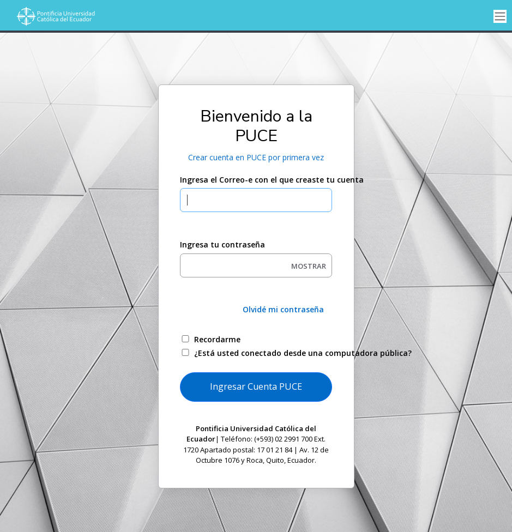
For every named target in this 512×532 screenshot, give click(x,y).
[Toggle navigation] (500, 16)
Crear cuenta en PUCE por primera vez (256, 157)
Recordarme (217, 339)
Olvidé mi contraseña (283, 309)
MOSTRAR (308, 266)
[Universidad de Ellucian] (54, 16)
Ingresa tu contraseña (222, 244)
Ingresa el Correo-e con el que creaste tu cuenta (256, 179)
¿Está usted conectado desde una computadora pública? (268, 353)
